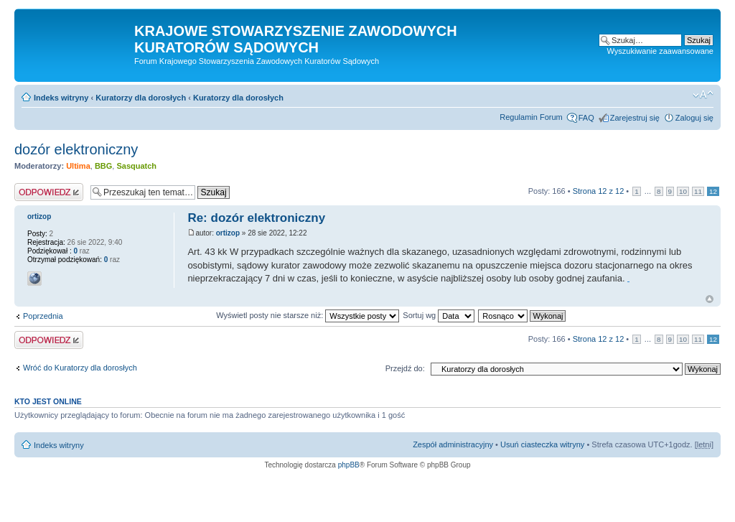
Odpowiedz (48, 192)
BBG (103, 166)
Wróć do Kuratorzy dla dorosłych (80, 367)
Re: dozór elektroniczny (256, 218)
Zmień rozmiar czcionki (703, 94)
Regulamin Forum (531, 117)
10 (683, 191)
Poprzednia (43, 316)
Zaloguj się (694, 117)
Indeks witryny (61, 97)
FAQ (586, 117)
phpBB (349, 465)
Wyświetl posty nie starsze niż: (307, 315)
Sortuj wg (438, 315)
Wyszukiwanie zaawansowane (660, 51)
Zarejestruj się (635, 117)
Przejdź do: (405, 368)
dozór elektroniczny (76, 149)
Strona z (598, 191)
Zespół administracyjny (453, 444)
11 (698, 191)
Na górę (709, 299)
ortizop (228, 233)
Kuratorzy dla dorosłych (140, 97)
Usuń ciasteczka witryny (542, 444)
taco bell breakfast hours (628, 281)
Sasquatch (136, 166)
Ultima (78, 166)
